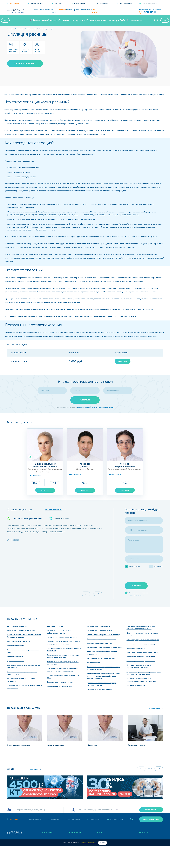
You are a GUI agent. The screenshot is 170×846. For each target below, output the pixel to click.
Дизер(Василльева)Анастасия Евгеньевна (45, 465)
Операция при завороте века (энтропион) (103, 635)
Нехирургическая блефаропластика (101, 658)
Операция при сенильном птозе (59, 686)
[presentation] (142, 575)
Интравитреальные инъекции (18, 641)
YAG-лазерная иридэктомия (18, 626)
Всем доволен (134, 566)
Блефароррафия (93, 663)
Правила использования (89, 843)
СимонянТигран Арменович (125, 465)
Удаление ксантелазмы (136, 685)
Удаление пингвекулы (15, 661)
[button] (5, 20)
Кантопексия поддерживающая (99, 630)
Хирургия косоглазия (55, 626)
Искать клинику (151, 810)
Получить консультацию (25, 63)
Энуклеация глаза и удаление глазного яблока (105, 647)
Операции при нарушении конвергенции (142, 652)
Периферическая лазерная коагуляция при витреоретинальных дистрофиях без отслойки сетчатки (103, 676)
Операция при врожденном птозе (60, 682)
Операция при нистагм (136, 648)
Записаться (122, 361)
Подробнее (45, 490)
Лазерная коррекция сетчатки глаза (21, 630)
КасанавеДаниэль (85, 465)
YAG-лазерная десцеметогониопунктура (143, 640)
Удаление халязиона (15, 657)
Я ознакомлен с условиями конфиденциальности (138, 594)
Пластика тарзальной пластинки (99, 643)
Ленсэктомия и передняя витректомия (62, 637)
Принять (102, 843)
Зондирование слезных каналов (99, 690)
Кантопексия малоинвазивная (98, 626)
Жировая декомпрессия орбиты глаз (141, 657)
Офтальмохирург (55, 469)
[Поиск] (141, 3)
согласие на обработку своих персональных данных (95, 407)
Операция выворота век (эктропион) (101, 639)
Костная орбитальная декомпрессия (141, 661)
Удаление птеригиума (15, 646)
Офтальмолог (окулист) (37, 469)
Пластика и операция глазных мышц (141, 644)
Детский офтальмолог (45, 472)
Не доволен (158, 566)
